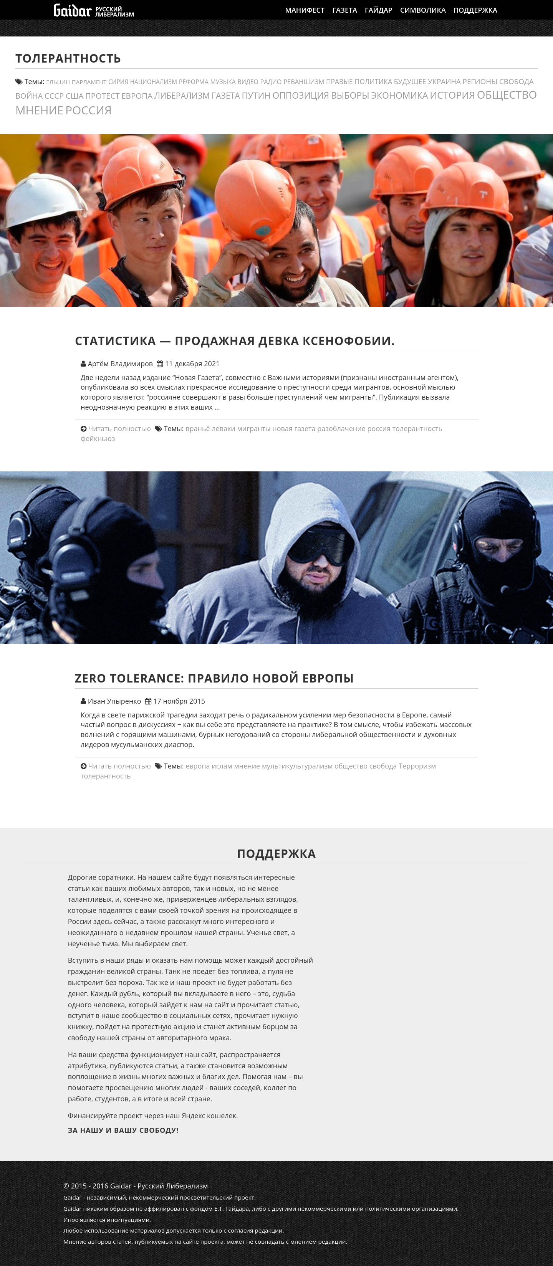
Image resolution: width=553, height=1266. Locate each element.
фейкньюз (98, 438)
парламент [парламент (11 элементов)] (89, 82)
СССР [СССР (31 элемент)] (54, 95)
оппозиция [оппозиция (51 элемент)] (300, 95)
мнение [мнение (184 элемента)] (39, 110)
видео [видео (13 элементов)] (248, 82)
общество (351, 765)
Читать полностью (119, 428)
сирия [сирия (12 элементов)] (118, 82)
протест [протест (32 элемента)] (102, 95)
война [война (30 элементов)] (29, 96)
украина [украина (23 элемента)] (444, 81)
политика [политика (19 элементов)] (373, 81)
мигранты (253, 428)
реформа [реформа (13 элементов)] (194, 82)
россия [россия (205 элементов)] (88, 110)
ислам (222, 765)
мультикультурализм (297, 765)
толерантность (417, 428)
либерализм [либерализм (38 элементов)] (182, 95)
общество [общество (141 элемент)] (507, 94)
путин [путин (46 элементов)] (256, 95)
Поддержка (475, 17)
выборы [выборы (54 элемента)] (350, 95)
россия (379, 428)
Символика (423, 17)
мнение (247, 765)
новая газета (293, 428)
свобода (383, 765)
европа (197, 765)
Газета (344, 17)
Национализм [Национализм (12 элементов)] (153, 82)
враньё (197, 428)
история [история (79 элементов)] (452, 94)
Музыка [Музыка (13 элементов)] (222, 82)
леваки (223, 428)
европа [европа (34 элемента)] (136, 95)
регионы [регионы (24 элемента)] (480, 81)
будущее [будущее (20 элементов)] (410, 81)
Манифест (305, 17)
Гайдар (378, 17)
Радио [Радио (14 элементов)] (270, 82)
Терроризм (417, 765)
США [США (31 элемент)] (74, 95)
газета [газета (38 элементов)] (226, 95)
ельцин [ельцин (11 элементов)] (58, 82)
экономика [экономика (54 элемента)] (399, 95)
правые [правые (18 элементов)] (339, 81)
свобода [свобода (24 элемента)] (516, 81)
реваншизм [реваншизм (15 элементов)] (303, 81)
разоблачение (341, 428)
